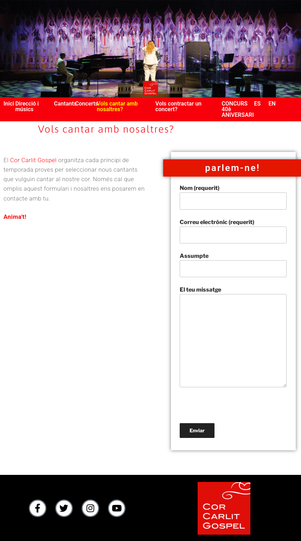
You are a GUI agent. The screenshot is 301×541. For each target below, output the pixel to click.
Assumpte (233, 265)
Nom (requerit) (233, 197)
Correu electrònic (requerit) (233, 231)
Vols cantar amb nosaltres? (117, 106)
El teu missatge (233, 336)
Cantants (65, 103)
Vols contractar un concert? (178, 106)
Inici (9, 103)
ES (257, 103)
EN (271, 103)
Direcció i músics (27, 106)
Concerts (86, 103)
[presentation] (233, 409)
